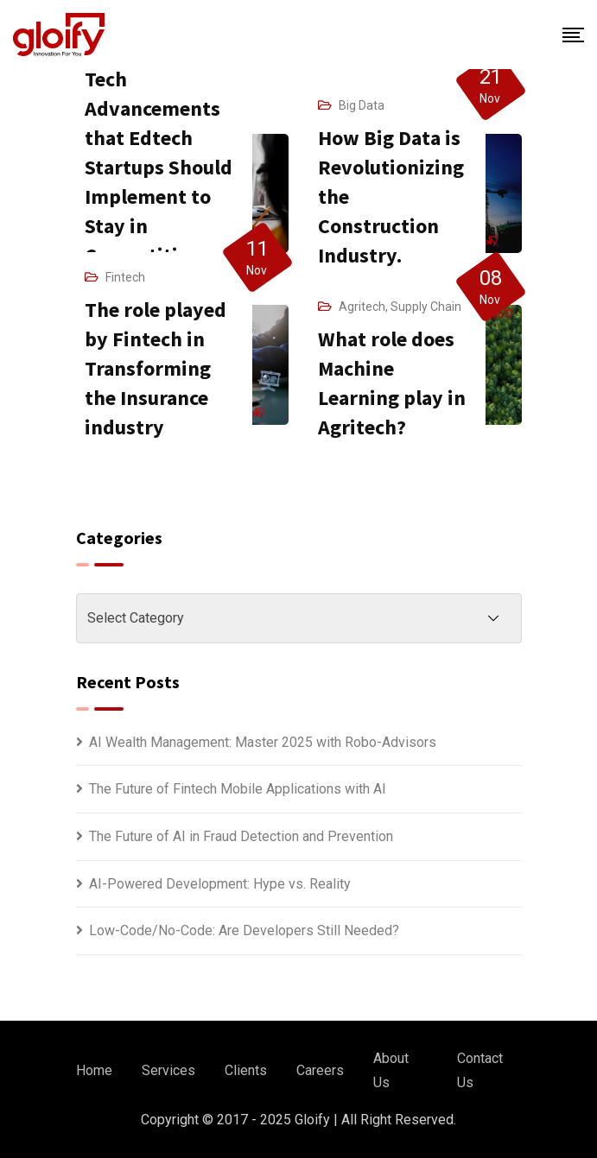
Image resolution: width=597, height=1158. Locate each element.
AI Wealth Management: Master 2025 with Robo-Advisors (262, 742)
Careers (320, 1070)
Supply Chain (426, 306)
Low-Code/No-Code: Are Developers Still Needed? (244, 930)
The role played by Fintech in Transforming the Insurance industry (155, 368)
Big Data (361, 105)
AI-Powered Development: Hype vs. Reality (220, 884)
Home (94, 1070)
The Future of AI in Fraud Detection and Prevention (241, 836)
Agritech (362, 306)
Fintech (125, 277)
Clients (246, 1070)
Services (168, 1070)
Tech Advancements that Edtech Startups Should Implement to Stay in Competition (158, 167)
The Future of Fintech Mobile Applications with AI (237, 789)
